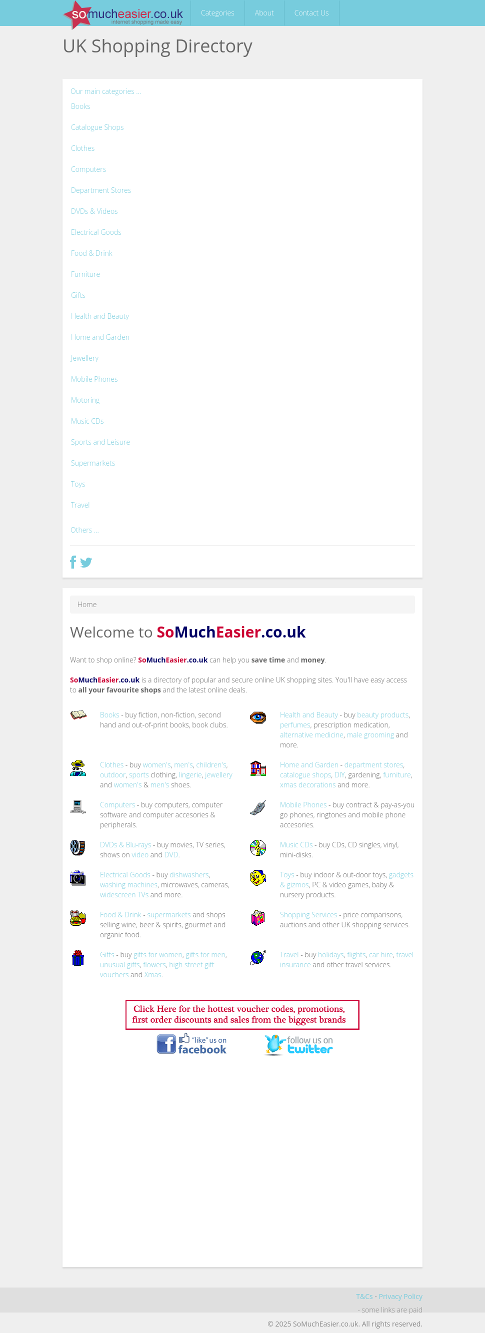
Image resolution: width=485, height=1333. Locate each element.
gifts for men (205, 954)
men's (183, 764)
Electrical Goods (96, 232)
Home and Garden (100, 337)
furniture (396, 774)
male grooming (370, 734)
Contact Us (311, 12)
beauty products (382, 714)
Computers (88, 169)
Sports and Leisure (100, 442)
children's (211, 764)
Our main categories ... (105, 91)
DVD (171, 854)
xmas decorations (308, 784)
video (140, 854)
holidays (331, 954)
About (264, 12)
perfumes (295, 724)
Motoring (85, 400)
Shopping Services (308, 914)
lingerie (190, 774)
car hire (381, 954)
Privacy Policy (400, 1296)
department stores (374, 764)
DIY (339, 774)
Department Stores (101, 190)
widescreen (118, 894)
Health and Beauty (100, 316)
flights (356, 954)
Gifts (78, 295)
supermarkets (168, 914)
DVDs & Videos (94, 211)
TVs (143, 894)
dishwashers (189, 874)
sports (139, 774)
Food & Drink (91, 253)
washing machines (129, 884)
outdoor (113, 774)
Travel (80, 505)
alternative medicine (312, 734)
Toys (78, 484)
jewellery (218, 774)
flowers (154, 964)
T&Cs (364, 1296)
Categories (217, 12)
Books (80, 106)
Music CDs (87, 421)
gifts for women (158, 954)
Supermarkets (93, 463)
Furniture (85, 274)
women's (157, 764)
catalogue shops (305, 774)
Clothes (82, 148)
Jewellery (84, 358)
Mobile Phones (94, 379)
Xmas (153, 974)
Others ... (84, 530)
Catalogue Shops (97, 127)
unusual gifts (120, 964)
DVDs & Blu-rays (125, 844)
